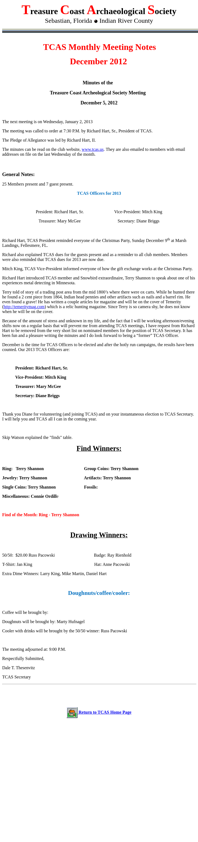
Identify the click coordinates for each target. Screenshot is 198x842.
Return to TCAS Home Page (104, 712)
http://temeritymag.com (24, 306)
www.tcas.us (93, 149)
